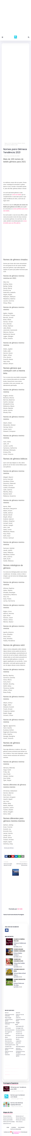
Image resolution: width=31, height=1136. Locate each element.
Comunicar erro (7, 1123)
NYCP (6, 1026)
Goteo (6, 1037)
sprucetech (8, 1035)
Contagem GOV (19, 1028)
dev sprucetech (20, 1037)
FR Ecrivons (8, 1028)
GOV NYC (18, 1012)
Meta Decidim (8, 1041)
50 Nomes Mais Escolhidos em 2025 (18, 960)
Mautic (17, 1039)
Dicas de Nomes (7, 1116)
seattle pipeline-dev (10, 1044)
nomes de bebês (16, 194)
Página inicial (8, 143)
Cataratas (7, 1054)
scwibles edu (8, 1046)
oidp (17, 1044)
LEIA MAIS (20, 946)
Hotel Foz (18, 1017)
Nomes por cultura (20, 1119)
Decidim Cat (19, 1033)
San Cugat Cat (8, 1031)
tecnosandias (8, 1039)
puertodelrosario (9, 1042)
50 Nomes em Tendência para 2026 (18, 1088)
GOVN (16, 1024)
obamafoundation (20, 1046)
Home (8, 1127)
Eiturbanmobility (20, 1030)
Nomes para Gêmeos (16, 143)
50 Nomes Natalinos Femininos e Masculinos (19, 950)
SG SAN (19, 909)
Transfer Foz (19, 1031)
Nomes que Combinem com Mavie (17, 1096)
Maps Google (8, 1017)
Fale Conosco (21, 1127)
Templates (16, 1133)
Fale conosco (19, 1121)
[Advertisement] (15, 18)
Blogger (18, 1022)
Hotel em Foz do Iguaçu (20, 1015)
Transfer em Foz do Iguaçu (20, 1055)
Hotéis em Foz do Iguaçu (9, 1049)
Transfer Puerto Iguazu (8, 1020)
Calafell (7, 1033)
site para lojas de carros (5, 1071)
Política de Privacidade (9, 1121)
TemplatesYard (17, 1132)
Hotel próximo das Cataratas (9, 1015)
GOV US (6, 1012)
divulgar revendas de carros (7, 1071)
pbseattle (18, 1042)
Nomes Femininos (7, 1118)
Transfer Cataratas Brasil (20, 1020)
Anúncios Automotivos (19, 1049)
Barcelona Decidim (9, 1030)
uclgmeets (18, 1041)
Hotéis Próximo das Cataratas (10, 1023)
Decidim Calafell (20, 1035)
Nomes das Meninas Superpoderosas (16, 1104)
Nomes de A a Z (19, 1116)
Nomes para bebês (8, 1119)
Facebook (13, 1127)
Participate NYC (20, 1026)
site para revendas (9, 1071)
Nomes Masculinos (20, 1118)
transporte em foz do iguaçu (20, 1052)
